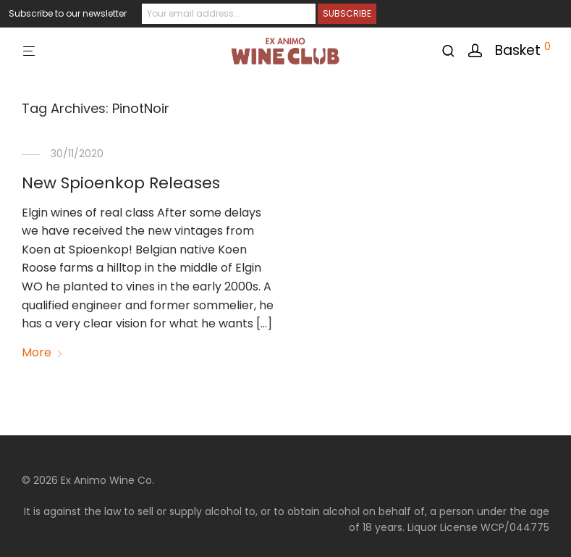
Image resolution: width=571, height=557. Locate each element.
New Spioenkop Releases (121, 183)
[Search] (453, 51)
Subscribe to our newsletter (68, 13)
